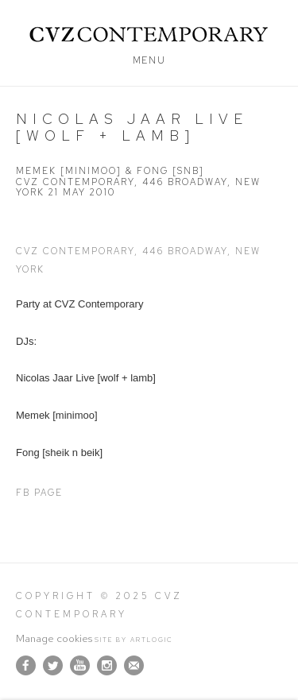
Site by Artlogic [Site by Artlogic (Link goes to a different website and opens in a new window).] (134, 640)
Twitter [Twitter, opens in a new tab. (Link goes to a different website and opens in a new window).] (53, 666)
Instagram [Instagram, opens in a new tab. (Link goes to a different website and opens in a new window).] (107, 666)
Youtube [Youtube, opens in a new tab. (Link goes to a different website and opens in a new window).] (80, 666)
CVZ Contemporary (149, 34)
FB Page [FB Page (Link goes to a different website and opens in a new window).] (39, 492)
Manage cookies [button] (54, 638)
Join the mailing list (134, 665)
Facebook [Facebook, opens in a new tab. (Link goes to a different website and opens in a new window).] (26, 666)
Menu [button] (149, 60)
